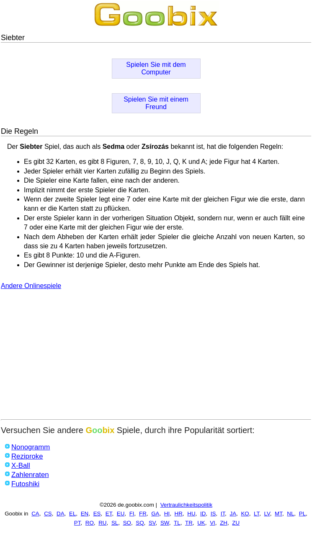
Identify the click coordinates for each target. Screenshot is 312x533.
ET (109, 513)
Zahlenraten (30, 475)
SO (127, 523)
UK (201, 523)
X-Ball (20, 465)
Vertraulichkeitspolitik (186, 505)
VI (212, 523)
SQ (140, 523)
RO (89, 523)
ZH (223, 523)
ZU (236, 523)
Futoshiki (25, 484)
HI (167, 513)
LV (267, 513)
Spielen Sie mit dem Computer (156, 68)
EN (85, 513)
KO (245, 513)
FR (143, 513)
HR (179, 513)
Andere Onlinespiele (31, 285)
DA (60, 513)
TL (177, 523)
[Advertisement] (156, 356)
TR (189, 523)
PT (77, 523)
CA (35, 513)
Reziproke (27, 456)
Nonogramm (30, 447)
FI (131, 513)
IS (213, 513)
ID (203, 513)
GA (155, 513)
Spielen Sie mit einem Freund (156, 103)
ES (97, 513)
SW (164, 523)
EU (121, 513)
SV (152, 523)
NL (290, 513)
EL (72, 513)
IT (223, 513)
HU (191, 513)
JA (232, 513)
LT (256, 513)
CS (48, 513)
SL (114, 523)
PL (302, 513)
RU (102, 523)
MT (278, 513)
